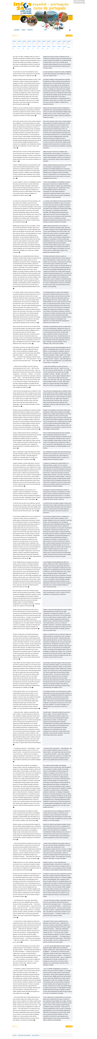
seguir (68, 35)
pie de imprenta (35, 1035)
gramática (17, 29)
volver (15, 35)
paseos (24, 29)
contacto (15, 1035)
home (68, 47)
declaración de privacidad (24, 1035)
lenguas (58, 29)
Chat (45, 29)
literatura (30, 29)
